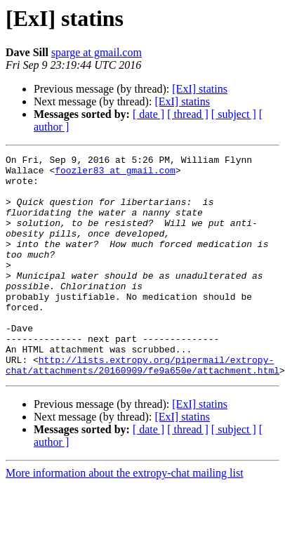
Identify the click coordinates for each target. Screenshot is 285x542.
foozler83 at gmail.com (115, 174)
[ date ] (148, 114)
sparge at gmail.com (96, 52)
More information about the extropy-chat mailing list (125, 517)
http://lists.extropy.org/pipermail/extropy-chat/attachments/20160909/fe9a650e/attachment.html (142, 408)
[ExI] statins (199, 89)
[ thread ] (187, 114)
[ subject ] (233, 114)
